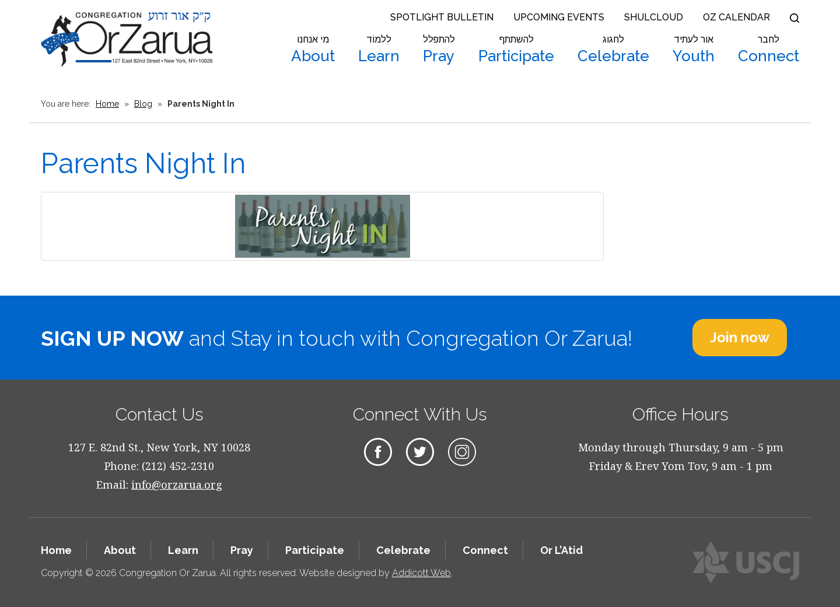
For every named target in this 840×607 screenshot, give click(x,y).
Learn (379, 49)
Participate (516, 49)
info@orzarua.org (176, 485)
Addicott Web (421, 572)
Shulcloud (653, 17)
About (313, 49)
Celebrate (613, 49)
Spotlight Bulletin (442, 17)
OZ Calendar (736, 17)
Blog (143, 103)
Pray (439, 49)
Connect (768, 49)
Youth (694, 49)
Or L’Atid (561, 550)
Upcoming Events (558, 17)
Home (107, 103)
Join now (739, 337)
